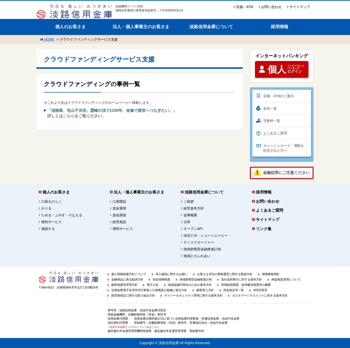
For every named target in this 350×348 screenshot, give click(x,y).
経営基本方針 (194, 208)
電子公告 (152, 285)
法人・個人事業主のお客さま (141, 26)
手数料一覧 (271, 121)
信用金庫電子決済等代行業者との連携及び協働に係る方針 (149, 290)
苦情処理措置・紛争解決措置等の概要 (246, 285)
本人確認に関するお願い (172, 274)
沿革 (187, 222)
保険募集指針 (271, 274)
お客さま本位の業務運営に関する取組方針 (225, 274)
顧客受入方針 (205, 290)
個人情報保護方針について (128, 274)
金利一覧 (270, 108)
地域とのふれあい (197, 256)
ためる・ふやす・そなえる (61, 215)
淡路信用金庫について (211, 26)
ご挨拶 (189, 201)
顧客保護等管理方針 (124, 285)
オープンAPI (193, 229)
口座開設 (119, 201)
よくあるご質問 (275, 133)
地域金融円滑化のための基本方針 (190, 285)
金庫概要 (190, 215)
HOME (47, 39)
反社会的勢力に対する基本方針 (241, 279)
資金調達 (119, 215)
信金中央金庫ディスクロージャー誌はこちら (134, 327)
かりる (46, 208)
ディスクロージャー (199, 242)
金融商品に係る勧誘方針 (127, 279)
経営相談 (119, 222)
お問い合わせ (270, 7)
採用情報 (279, 26)
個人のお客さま (70, 26)
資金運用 (119, 208)
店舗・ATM (243, 7)
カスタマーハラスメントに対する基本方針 (260, 295)
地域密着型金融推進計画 (202, 249)
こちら (69, 116)
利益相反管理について (286, 279)
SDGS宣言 (260, 290)
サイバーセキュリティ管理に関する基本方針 (193, 295)
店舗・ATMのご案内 (278, 96)
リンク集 (263, 229)
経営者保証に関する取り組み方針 (133, 295)
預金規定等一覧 (233, 290)
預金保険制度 (161, 279)
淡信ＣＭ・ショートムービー (206, 235)
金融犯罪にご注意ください (286, 173)
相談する (48, 229)
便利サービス (51, 222)
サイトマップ (298, 7)
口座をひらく (51, 201)
